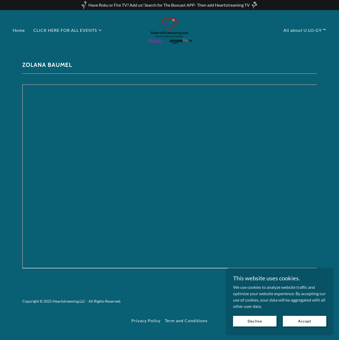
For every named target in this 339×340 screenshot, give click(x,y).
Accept (304, 321)
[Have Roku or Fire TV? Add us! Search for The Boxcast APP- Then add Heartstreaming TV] (169, 5)
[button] (67, 30)
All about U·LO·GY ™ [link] (304, 30)
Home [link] (19, 30)
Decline (255, 321)
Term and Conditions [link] (186, 320)
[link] (169, 29)
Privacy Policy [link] (145, 320)
